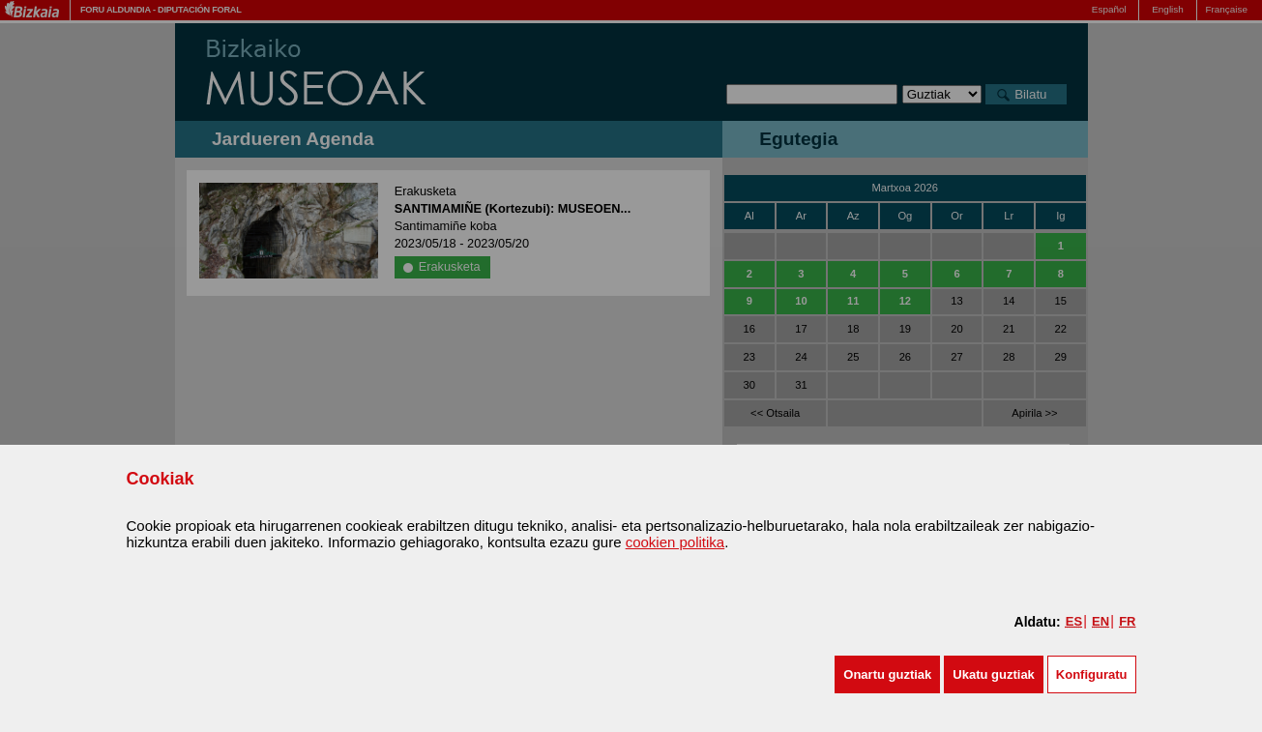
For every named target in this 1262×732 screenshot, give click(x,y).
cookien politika (675, 542)
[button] (887, 674)
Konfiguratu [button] (1092, 674)
